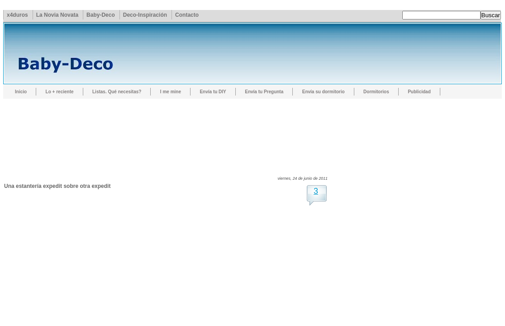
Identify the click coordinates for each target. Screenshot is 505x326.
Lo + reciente (60, 91)
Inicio (21, 91)
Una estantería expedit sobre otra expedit (57, 186)
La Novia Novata (57, 15)
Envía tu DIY (213, 91)
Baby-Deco (100, 15)
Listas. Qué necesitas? (116, 91)
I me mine (170, 91)
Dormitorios (376, 91)
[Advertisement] (168, 129)
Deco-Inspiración (145, 15)
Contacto (187, 15)
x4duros (17, 15)
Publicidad (419, 91)
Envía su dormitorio (323, 91)
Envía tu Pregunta (264, 91)
